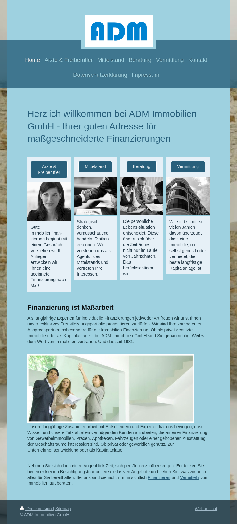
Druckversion (36, 508)
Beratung (142, 166)
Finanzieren (159, 477)
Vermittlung (188, 166)
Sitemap (63, 508)
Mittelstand (95, 166)
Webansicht (206, 508)
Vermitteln (189, 477)
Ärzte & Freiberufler (49, 169)
